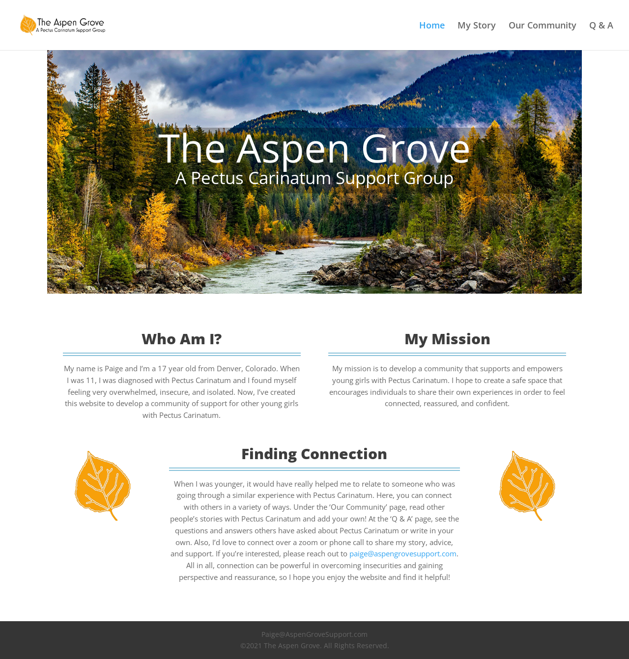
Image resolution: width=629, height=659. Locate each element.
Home (432, 26)
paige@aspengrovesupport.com (403, 553)
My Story (476, 26)
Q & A (601, 26)
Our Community (542, 26)
